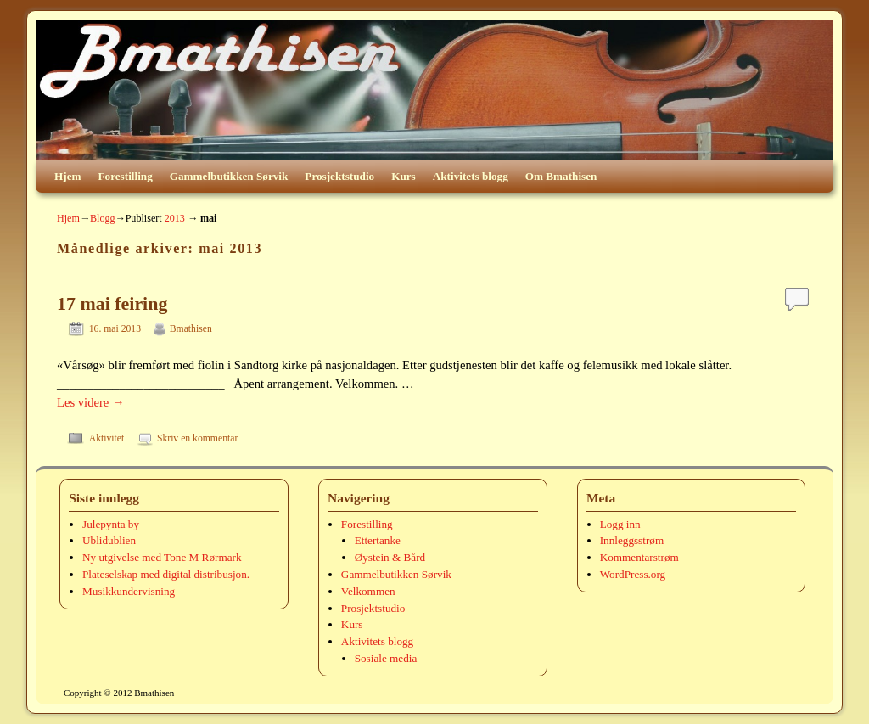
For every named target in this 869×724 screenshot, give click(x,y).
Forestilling (125, 176)
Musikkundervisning (128, 591)
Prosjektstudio (339, 176)
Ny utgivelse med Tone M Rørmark (161, 557)
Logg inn (620, 524)
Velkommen (368, 591)
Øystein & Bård (390, 557)
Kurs (403, 176)
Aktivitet (107, 438)
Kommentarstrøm (639, 557)
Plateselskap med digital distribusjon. (165, 574)
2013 (175, 218)
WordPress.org (632, 574)
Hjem (67, 176)
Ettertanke (378, 540)
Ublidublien (109, 540)
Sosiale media (386, 658)
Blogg (102, 218)
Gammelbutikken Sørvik (229, 176)
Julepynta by (110, 524)
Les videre (91, 402)
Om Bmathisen (561, 176)
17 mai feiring (112, 303)
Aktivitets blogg (470, 176)
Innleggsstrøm (632, 540)
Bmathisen (191, 328)
